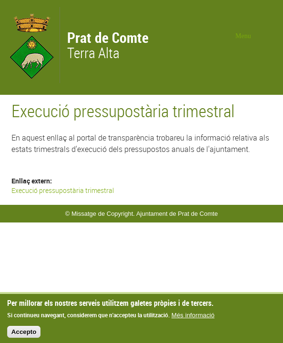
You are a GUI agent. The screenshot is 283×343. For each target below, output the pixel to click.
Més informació (193, 318)
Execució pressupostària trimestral (62, 190)
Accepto (24, 334)
